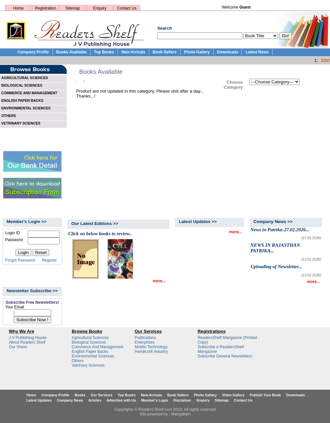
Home (18, 8)
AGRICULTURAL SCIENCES (24, 78)
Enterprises (145, 342)
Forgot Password (20, 260)
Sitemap (72, 8)
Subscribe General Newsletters (225, 356)
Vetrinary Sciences (88, 365)
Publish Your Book (265, 395)
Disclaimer (182, 400)
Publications (145, 337)
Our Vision (18, 347)
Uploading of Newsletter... (276, 266)
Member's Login (154, 400)
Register (49, 260)
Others (77, 360)
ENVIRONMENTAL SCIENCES (25, 108)
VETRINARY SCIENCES (20, 123)
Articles (94, 400)
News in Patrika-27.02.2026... (280, 229)
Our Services (102, 395)
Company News (70, 400)
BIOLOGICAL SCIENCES (21, 85)
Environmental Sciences (93, 356)
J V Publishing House (28, 337)
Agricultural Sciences (90, 337)
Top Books (104, 52)
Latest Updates (38, 400)
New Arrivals (133, 52)
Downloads (227, 52)
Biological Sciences (89, 342)
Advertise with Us (121, 400)
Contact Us (126, 8)
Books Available (71, 52)
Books (80, 395)
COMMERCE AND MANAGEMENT (29, 93)
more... (159, 281)
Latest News (257, 52)
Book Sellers (164, 52)
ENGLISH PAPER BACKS (22, 100)
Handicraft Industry (151, 351)
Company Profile (33, 52)
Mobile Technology (151, 347)
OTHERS (8, 116)
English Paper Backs (90, 351)
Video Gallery (233, 395)
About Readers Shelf (27, 342)
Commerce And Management (97, 347)
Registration (45, 8)
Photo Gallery (197, 52)
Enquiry (100, 8)
